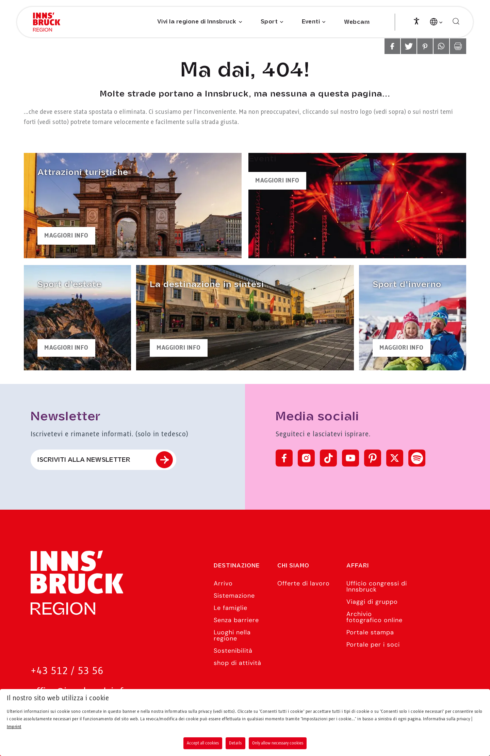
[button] (392, 46)
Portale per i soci (373, 644)
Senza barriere (236, 620)
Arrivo (223, 583)
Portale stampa (370, 632)
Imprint (14, 726)
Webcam (357, 22)
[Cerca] (456, 22)
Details (235, 743)
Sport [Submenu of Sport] (269, 22)
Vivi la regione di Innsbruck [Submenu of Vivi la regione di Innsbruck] (196, 22)
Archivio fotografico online (374, 617)
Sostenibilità (233, 651)
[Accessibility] (416, 20)
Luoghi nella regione (232, 635)
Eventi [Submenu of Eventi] (311, 22)
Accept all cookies (203, 743)
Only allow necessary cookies (277, 743)
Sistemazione (234, 596)
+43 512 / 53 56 (67, 671)
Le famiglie (230, 608)
